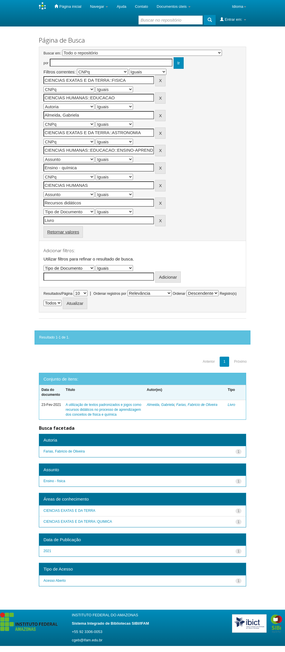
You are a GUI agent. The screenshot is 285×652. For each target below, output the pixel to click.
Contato (141, 6)
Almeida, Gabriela (160, 405)
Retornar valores (63, 231)
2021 (47, 551)
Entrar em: (233, 19)
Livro (231, 405)
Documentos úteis (174, 6)
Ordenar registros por (109, 294)
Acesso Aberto (54, 581)
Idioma (239, 6)
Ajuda (121, 6)
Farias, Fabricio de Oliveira (196, 405)
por (45, 63)
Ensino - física (54, 481)
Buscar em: (52, 53)
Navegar (99, 6)
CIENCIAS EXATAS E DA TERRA (69, 511)
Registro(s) (228, 294)
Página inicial (67, 6)
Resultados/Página (58, 294)
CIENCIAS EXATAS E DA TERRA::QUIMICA (77, 522)
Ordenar (179, 294)
